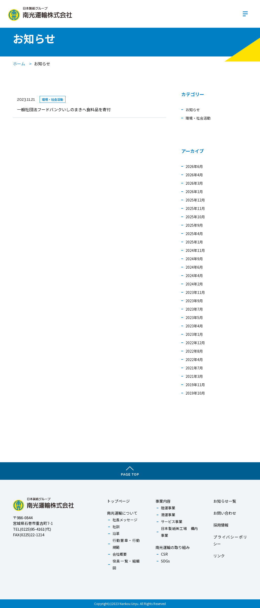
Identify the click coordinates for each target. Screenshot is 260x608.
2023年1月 (194, 334)
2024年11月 (195, 250)
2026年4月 (194, 174)
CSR (164, 554)
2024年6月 (194, 267)
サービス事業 (171, 521)
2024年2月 (194, 283)
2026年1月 (194, 191)
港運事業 (168, 514)
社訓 (116, 526)
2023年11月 (195, 292)
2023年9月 (194, 300)
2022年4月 (194, 359)
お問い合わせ (224, 513)
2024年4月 (194, 275)
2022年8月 (194, 351)
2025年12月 (195, 199)
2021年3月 (194, 376)
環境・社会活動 (198, 118)
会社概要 (119, 554)
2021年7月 (194, 367)
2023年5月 (194, 317)
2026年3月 (194, 183)
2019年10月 (195, 393)
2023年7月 (194, 309)
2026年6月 (194, 166)
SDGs (165, 560)
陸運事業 (168, 507)
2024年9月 (194, 258)
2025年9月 (194, 225)
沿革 (116, 533)
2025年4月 (194, 233)
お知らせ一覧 (224, 501)
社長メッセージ (124, 519)
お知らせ (193, 109)
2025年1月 (194, 241)
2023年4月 (194, 325)
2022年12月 (195, 342)
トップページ (118, 501)
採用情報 (221, 525)
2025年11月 (195, 208)
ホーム (19, 64)
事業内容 (163, 501)
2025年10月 (195, 216)
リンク (219, 555)
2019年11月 (195, 384)
